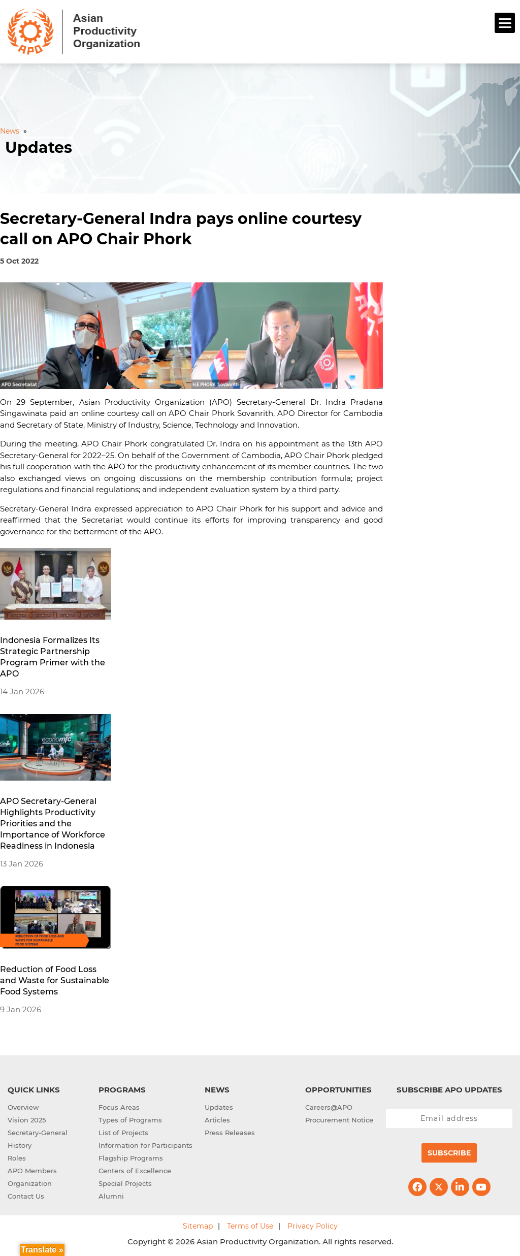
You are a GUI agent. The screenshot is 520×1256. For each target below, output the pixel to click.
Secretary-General (38, 1133)
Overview (23, 1107)
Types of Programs (130, 1120)
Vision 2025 (27, 1120)
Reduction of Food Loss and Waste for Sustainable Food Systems (54, 980)
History (19, 1145)
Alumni (111, 1196)
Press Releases (230, 1133)
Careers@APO (328, 1107)
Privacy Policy (312, 1226)
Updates (219, 1107)
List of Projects (123, 1133)
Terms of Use (250, 1226)
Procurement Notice (339, 1120)
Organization (30, 1183)
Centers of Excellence (135, 1171)
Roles (17, 1158)
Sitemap (198, 1226)
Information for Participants (145, 1145)
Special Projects (125, 1183)
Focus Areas (119, 1107)
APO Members (32, 1171)
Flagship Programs (131, 1158)
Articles (217, 1120)
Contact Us (26, 1196)
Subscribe (449, 1152)
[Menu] (505, 23)
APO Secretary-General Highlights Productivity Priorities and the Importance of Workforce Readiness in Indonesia (52, 823)
